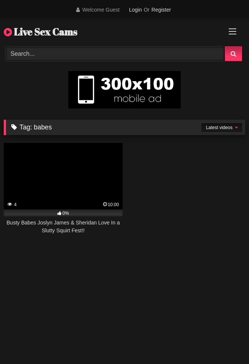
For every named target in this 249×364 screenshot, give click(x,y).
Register (161, 10)
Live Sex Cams (40, 32)
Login (135, 10)
